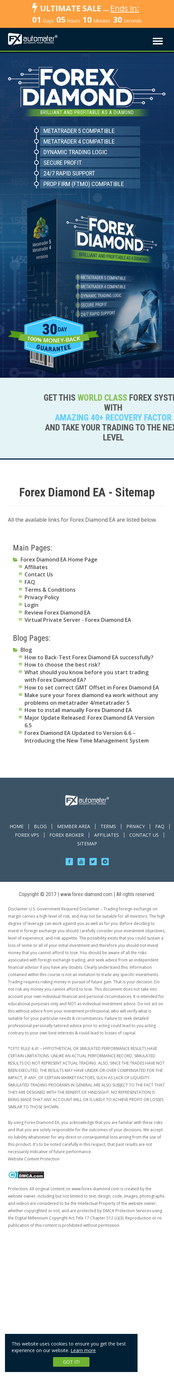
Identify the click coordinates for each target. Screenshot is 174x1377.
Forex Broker (66, 835)
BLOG (40, 826)
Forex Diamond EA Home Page (59, 559)
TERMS (108, 826)
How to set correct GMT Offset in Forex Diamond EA (92, 687)
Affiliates (36, 567)
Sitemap (87, 843)
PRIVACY (135, 826)
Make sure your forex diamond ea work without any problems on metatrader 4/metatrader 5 (91, 698)
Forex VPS (27, 835)
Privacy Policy (42, 597)
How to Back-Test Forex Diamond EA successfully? (89, 657)
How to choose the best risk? (62, 664)
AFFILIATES (106, 835)
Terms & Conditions (50, 589)
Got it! (71, 1362)
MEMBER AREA (73, 826)
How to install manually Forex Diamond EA (78, 710)
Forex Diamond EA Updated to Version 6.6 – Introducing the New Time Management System (87, 736)
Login (31, 605)
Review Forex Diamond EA (57, 612)
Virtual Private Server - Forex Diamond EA (78, 619)
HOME (17, 826)
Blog (26, 649)
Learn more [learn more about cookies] (83, 1350)
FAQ (30, 582)
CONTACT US (144, 835)
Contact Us (39, 574)
